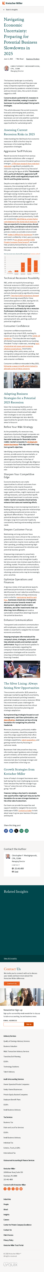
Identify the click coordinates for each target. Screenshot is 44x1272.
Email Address (10, 1020)
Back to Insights (12, 9)
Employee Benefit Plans (12, 1099)
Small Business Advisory (12, 1110)
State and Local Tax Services (14, 1127)
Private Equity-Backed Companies (16, 1094)
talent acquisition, (29, 740)
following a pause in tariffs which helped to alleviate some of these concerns (21, 367)
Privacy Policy (8, 1240)
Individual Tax (8, 1143)
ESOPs (6, 1061)
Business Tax (8, 1122)
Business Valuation (10, 1046)
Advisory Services (10, 1036)
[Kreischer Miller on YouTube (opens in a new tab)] (21, 1188)
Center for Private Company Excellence (17, 1225)
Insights (6, 1214)
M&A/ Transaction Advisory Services (16, 1051)
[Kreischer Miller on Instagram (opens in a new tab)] (17, 1188)
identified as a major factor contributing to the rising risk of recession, (21, 220)
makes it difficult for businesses (20, 234)
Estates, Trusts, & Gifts (12, 1148)
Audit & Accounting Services (14, 1079)
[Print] (27, 832)
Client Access (8, 1235)
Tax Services (8, 1117)
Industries (7, 1199)
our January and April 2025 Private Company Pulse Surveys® (19, 241)
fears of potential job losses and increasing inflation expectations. (21, 346)
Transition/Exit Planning (12, 1056)
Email (16, 871)
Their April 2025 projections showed (24, 295)
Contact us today (25, 810)
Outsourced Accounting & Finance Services (19, 1160)
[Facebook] (6, 832)
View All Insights (10, 958)
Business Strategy (33, 59)
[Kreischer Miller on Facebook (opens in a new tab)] (5, 1188)
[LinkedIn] (11, 832)
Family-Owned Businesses (13, 1089)
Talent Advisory (9, 1072)
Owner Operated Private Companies (16, 1084)
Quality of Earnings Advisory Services (17, 1041)
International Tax (10, 1153)
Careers (6, 1220)
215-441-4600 (19, 868)
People (6, 1204)
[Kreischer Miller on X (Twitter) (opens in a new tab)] (13, 1188)
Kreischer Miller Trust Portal (13, 1245)
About (6, 1209)
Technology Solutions (11, 1067)
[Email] (21, 832)
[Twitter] (16, 832)
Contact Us (12, 983)
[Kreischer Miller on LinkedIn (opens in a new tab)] (9, 1188)
